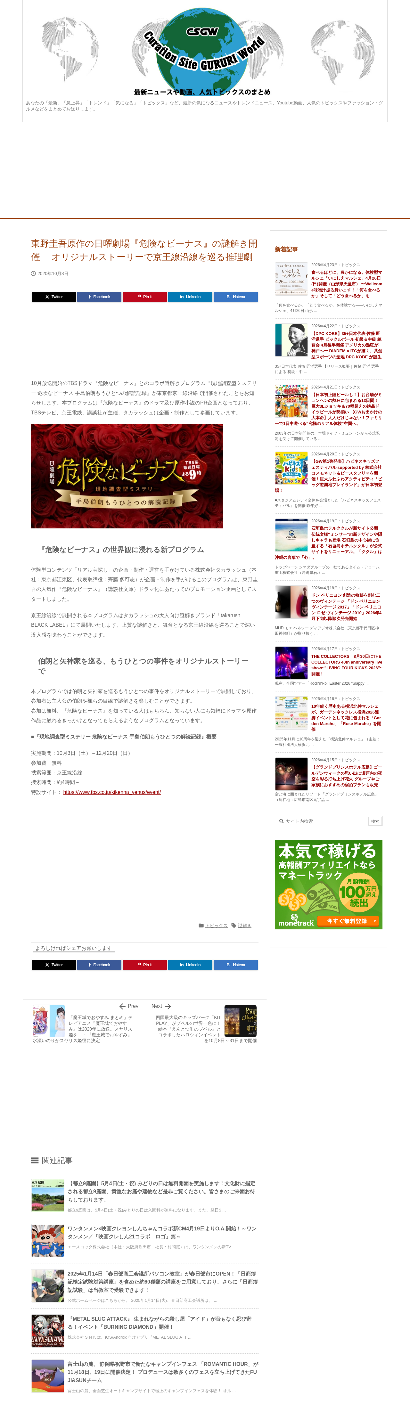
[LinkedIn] (190, 297)
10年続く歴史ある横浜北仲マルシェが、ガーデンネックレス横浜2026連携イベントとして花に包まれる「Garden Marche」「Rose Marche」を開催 (346, 718)
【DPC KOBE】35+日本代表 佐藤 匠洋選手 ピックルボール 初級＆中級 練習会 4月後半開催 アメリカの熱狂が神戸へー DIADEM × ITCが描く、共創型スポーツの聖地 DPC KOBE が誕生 (346, 345)
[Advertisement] (205, 170)
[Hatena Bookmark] (236, 297)
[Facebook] (99, 297)
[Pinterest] (145, 297)
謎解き (244, 925)
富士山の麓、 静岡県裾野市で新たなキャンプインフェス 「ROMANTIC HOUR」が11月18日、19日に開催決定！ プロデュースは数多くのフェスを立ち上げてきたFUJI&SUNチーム (163, 1372)
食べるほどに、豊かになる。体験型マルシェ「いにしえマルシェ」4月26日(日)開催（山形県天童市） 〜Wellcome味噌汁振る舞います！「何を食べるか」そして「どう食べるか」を (346, 284)
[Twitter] (54, 297)
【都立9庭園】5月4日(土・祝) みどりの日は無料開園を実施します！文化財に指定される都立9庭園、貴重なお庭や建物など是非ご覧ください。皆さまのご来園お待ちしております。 (161, 1192)
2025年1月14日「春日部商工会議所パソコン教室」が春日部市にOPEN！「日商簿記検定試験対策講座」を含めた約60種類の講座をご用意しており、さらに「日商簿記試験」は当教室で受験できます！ (163, 1282)
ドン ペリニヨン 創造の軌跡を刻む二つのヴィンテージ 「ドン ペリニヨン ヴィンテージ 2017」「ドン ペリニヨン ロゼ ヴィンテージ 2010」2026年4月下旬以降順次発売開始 (346, 607)
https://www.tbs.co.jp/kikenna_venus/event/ (112, 792)
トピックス (216, 925)
